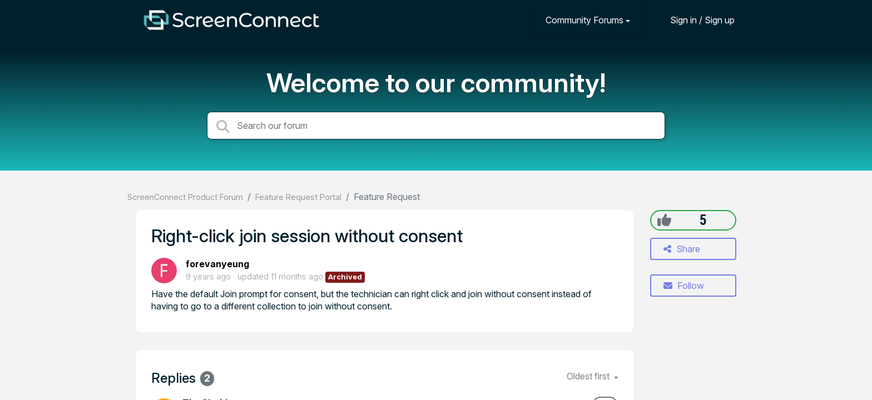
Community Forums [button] (584, 20)
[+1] (664, 220)
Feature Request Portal (298, 197)
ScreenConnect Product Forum (185, 197)
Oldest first (589, 376)
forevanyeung (217, 263)
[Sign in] (694, 19)
